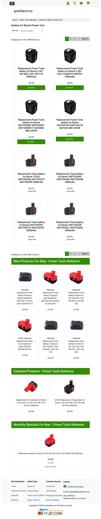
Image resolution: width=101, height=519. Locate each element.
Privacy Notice (33, 491)
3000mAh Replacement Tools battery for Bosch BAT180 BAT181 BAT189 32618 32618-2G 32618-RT (50, 297)
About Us (31, 486)
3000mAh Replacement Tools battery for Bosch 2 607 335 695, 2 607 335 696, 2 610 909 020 (76, 297)
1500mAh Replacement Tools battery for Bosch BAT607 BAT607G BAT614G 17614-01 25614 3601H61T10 (25, 297)
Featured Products (18, 491)
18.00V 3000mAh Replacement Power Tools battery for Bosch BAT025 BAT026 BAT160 (25, 343)
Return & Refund (52, 500)
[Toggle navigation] (12, 3)
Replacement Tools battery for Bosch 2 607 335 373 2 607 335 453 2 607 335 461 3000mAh (31, 403)
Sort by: (15, 30)
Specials (14, 495)
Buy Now (31, 88)
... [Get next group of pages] (78, 39)
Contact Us (50, 486)
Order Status (51, 491)
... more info (31, 191)
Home (14, 20)
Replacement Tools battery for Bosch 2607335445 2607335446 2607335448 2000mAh (69, 177)
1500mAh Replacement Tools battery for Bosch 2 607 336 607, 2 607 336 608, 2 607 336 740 (50, 345)
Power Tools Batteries (28, 20)
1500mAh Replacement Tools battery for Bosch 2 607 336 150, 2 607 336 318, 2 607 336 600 (76, 345)
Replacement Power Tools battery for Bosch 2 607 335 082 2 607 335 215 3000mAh (31, 72)
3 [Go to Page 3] (74, 39)
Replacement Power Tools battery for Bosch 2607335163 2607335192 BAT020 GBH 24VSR (70, 123)
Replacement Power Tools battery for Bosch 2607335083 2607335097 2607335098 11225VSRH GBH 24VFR (31, 125)
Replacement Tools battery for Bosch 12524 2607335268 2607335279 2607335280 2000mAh (31, 177)
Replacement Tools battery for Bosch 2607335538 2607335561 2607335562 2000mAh (69, 226)
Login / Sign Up (33, 500)
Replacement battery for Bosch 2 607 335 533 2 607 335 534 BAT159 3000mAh (50, 453)
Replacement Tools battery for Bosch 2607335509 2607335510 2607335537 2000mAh (31, 226)
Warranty (15, 500)
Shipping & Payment (54, 495)
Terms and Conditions (36, 495)
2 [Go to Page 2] (70, 39)
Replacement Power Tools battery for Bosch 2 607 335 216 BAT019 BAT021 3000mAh (70, 72)
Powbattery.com (50, 505)
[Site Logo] (24, 11)
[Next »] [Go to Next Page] (85, 39)
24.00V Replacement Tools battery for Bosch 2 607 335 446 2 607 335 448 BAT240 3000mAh (70, 403)
